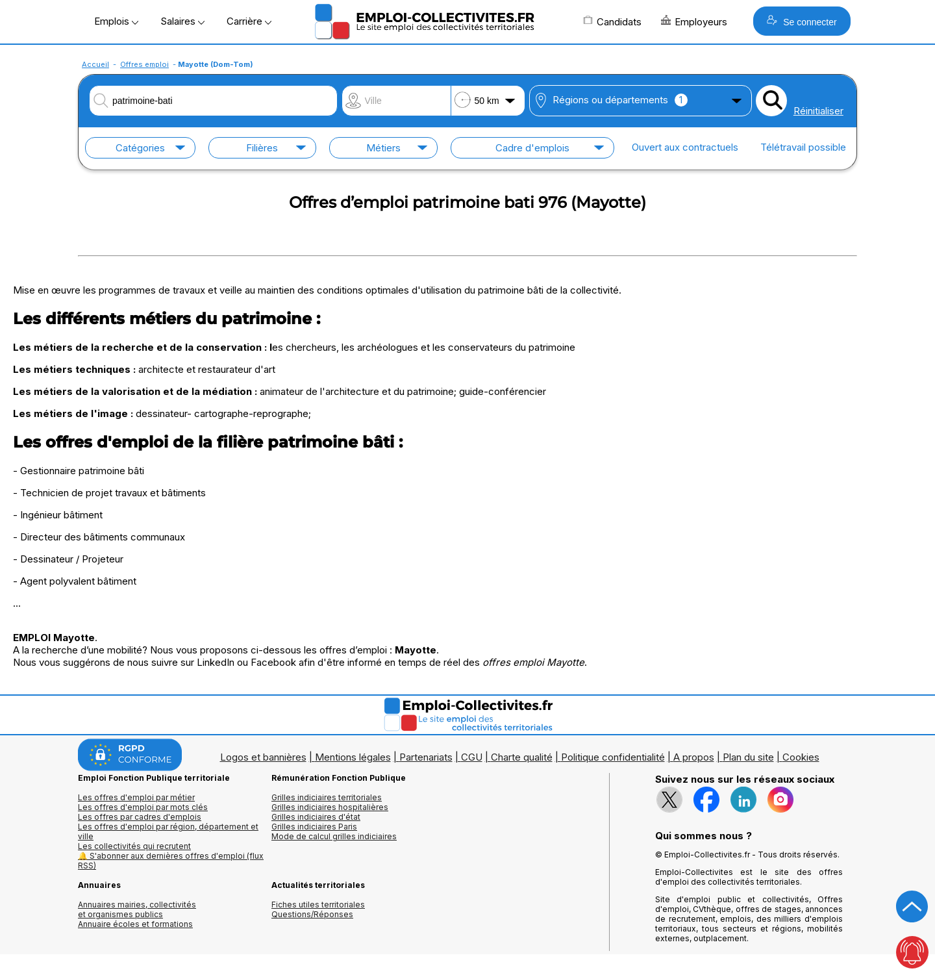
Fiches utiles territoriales (318, 904)
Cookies (800, 757)
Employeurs (694, 21)
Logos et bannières (263, 757)
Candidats (612, 21)
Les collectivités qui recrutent (134, 846)
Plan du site (748, 757)
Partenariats (426, 757)
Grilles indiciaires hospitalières (329, 807)
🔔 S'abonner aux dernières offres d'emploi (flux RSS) (171, 860)
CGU (471, 757)
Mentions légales (353, 757)
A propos (693, 757)
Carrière (249, 21)
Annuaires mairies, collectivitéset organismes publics (137, 909)
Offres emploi (144, 64)
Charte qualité (522, 757)
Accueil (95, 64)
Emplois (116, 21)
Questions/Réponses (312, 914)
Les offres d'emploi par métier (136, 797)
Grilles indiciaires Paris (314, 826)
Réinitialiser (818, 111)
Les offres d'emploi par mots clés (143, 807)
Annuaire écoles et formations (135, 924)
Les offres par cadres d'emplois (139, 817)
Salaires (182, 21)
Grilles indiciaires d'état (315, 817)
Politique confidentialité (613, 757)
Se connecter (801, 21)
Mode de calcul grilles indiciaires (334, 836)
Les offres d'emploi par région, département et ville (168, 831)
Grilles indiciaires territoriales (326, 797)
